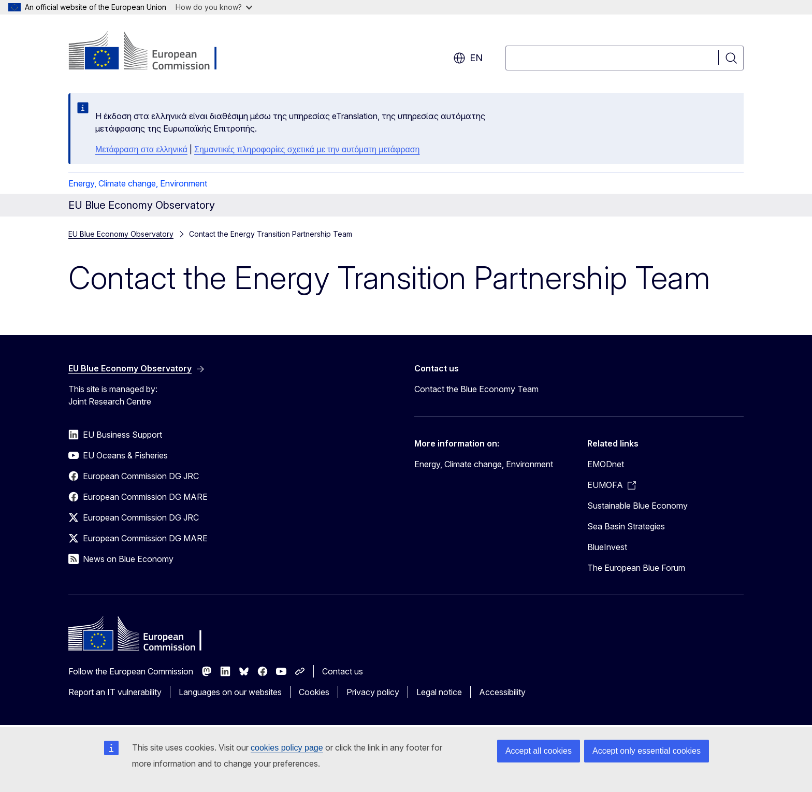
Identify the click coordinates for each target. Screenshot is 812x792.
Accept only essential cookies (646, 750)
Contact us (342, 671)
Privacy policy (372, 692)
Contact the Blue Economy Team (476, 389)
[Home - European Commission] (152, 52)
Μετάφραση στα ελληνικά (141, 149)
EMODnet (605, 464)
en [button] (468, 58)
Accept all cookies (538, 750)
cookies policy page (287, 747)
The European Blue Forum (636, 568)
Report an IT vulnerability (115, 692)
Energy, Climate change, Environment (137, 183)
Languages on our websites (230, 692)
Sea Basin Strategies (626, 526)
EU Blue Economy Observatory (120, 233)
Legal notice (439, 692)
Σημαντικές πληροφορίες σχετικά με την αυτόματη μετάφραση (306, 149)
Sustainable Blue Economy (637, 505)
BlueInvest (607, 547)
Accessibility (502, 692)
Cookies (314, 692)
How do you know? (214, 7)
